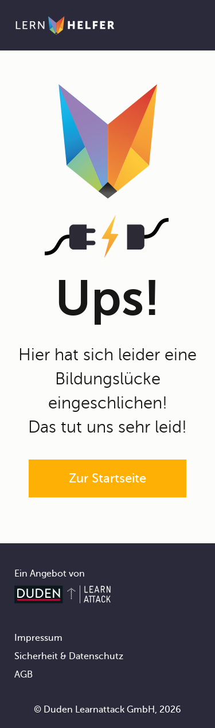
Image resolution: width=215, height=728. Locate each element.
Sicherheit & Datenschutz (68, 656)
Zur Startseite (107, 478)
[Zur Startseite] (65, 25)
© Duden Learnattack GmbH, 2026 (107, 709)
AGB (23, 674)
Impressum (38, 638)
